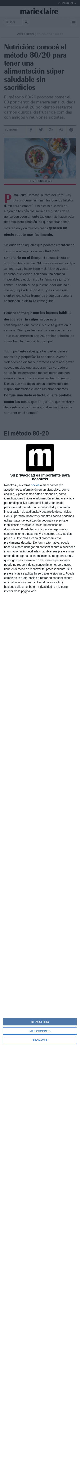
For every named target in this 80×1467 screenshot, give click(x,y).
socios (35, 485)
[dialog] (40, 953)
